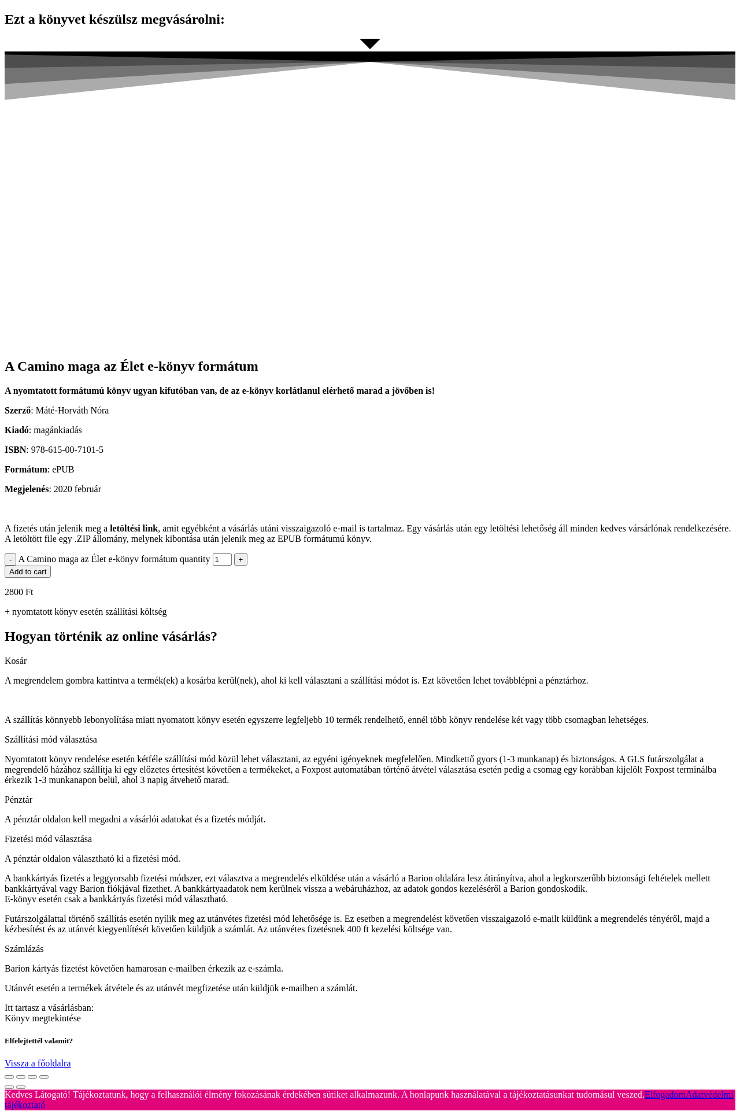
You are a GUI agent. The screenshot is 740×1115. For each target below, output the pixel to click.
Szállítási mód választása (51, 739)
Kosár (16, 661)
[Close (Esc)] (9, 1077)
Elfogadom (665, 1094)
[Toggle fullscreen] (32, 1077)
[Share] (20, 1077)
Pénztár (18, 799)
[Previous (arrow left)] (9, 1087)
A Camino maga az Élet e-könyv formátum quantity (114, 559)
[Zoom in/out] (44, 1077)
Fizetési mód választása (48, 839)
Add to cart (27, 571)
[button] (370, 661)
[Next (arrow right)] (20, 1087)
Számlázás (24, 949)
